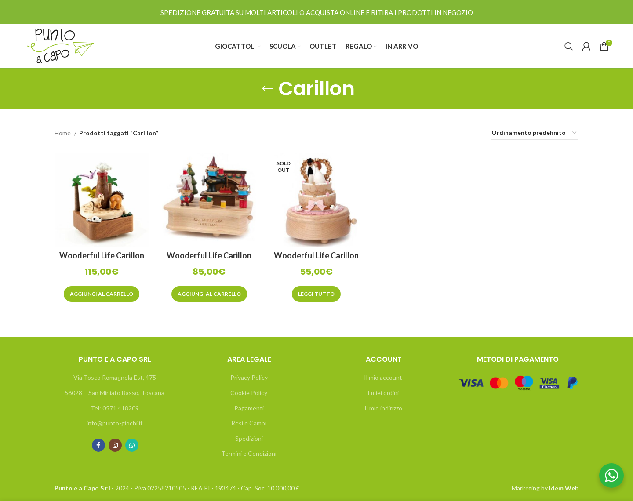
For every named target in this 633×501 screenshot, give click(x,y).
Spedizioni (249, 438)
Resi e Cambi (248, 423)
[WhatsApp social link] (131, 445)
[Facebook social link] (98, 445)
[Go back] (267, 89)
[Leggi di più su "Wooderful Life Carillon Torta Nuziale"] (316, 294)
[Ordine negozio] (534, 133)
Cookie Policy (248, 392)
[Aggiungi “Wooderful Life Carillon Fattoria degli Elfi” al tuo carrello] (209, 294)
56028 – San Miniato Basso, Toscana (114, 392)
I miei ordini (383, 392)
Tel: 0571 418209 (115, 408)
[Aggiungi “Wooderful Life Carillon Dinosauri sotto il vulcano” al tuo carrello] (101, 294)
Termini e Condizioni (248, 453)
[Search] (569, 46)
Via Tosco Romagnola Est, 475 (114, 377)
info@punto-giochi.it (115, 423)
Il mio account (383, 377)
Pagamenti (249, 408)
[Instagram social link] (115, 445)
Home (63, 133)
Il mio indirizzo (383, 408)
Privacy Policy (249, 377)
